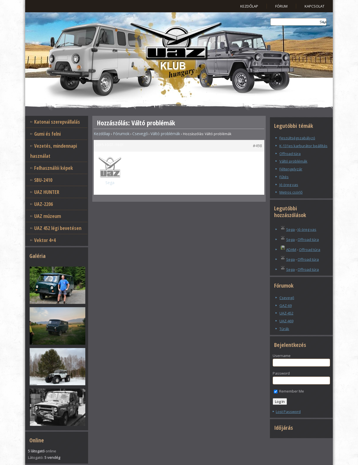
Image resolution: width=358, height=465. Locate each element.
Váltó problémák (165, 133)
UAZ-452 (286, 313)
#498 (257, 145)
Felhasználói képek (53, 168)
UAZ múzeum (47, 216)
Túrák (284, 328)
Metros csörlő (291, 192)
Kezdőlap (249, 6)
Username (282, 355)
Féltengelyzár (290, 169)
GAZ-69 (285, 305)
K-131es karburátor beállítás (303, 145)
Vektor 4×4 (45, 240)
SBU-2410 (43, 180)
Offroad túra (290, 153)
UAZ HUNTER (46, 192)
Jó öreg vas (288, 184)
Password (281, 373)
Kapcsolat (314, 6)
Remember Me (289, 391)
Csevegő (140, 133)
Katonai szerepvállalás (57, 121)
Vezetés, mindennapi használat (53, 150)
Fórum (281, 6)
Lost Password (288, 411)
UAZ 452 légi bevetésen (57, 228)
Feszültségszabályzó (297, 137)
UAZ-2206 (43, 204)
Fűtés (284, 176)
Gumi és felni (47, 133)
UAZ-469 (286, 320)
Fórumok (121, 133)
